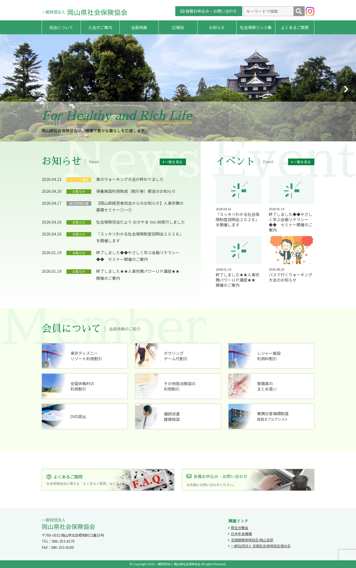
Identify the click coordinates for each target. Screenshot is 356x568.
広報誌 (178, 27)
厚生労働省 (239, 527)
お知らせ (217, 27)
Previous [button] (10, 89)
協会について (61, 27)
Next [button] (346, 89)
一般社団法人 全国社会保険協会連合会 (261, 545)
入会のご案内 (100, 27)
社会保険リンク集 (256, 27)
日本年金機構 (241, 533)
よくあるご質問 (295, 27)
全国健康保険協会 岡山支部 (252, 539)
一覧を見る (172, 161)
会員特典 (139, 27)
